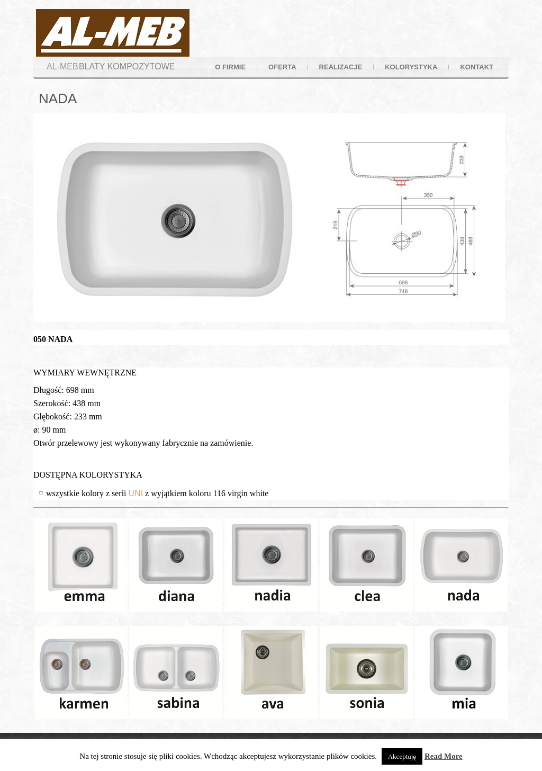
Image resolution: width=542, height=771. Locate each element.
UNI (136, 493)
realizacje (341, 67)
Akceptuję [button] (402, 756)
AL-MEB (62, 66)
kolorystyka (411, 67)
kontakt (476, 67)
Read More (443, 756)
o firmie (230, 67)
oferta (282, 67)
